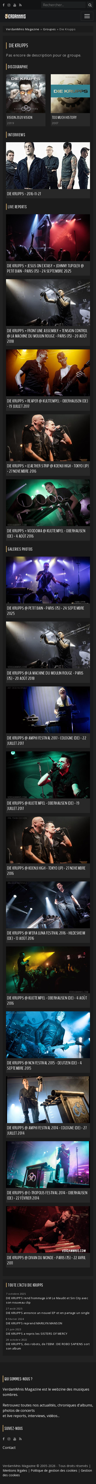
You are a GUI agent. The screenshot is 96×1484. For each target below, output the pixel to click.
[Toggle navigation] (87, 16)
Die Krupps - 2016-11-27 (24, 194)
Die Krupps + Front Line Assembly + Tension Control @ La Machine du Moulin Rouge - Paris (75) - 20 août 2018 (47, 336)
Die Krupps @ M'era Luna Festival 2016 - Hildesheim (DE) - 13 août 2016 (46, 935)
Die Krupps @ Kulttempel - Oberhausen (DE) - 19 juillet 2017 (43, 805)
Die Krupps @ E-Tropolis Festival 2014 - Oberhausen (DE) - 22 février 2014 (47, 1195)
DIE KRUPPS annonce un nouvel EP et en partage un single (48, 1313)
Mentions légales (15, 1470)
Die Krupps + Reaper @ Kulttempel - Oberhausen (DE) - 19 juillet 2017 (47, 403)
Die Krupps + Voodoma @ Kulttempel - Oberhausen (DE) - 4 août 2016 (46, 533)
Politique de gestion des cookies (54, 1470)
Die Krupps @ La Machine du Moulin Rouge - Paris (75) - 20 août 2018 (45, 675)
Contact (9, 1447)
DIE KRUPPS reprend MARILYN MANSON (34, 1323)
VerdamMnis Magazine (22, 29)
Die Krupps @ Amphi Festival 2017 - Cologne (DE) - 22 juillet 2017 (46, 740)
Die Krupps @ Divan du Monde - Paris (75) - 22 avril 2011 (46, 1260)
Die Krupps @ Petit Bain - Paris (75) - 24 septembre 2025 (45, 610)
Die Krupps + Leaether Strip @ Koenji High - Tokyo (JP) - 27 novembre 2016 (48, 468)
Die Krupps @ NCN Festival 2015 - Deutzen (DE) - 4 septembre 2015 (44, 1065)
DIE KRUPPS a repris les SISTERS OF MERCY (36, 1334)
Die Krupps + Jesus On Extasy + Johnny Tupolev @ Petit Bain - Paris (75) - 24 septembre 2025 (45, 268)
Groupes (49, 29)
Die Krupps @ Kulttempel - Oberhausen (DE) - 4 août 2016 (47, 1000)
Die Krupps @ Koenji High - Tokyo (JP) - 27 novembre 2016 (46, 870)
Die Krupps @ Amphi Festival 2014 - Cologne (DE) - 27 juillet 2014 (46, 1130)
